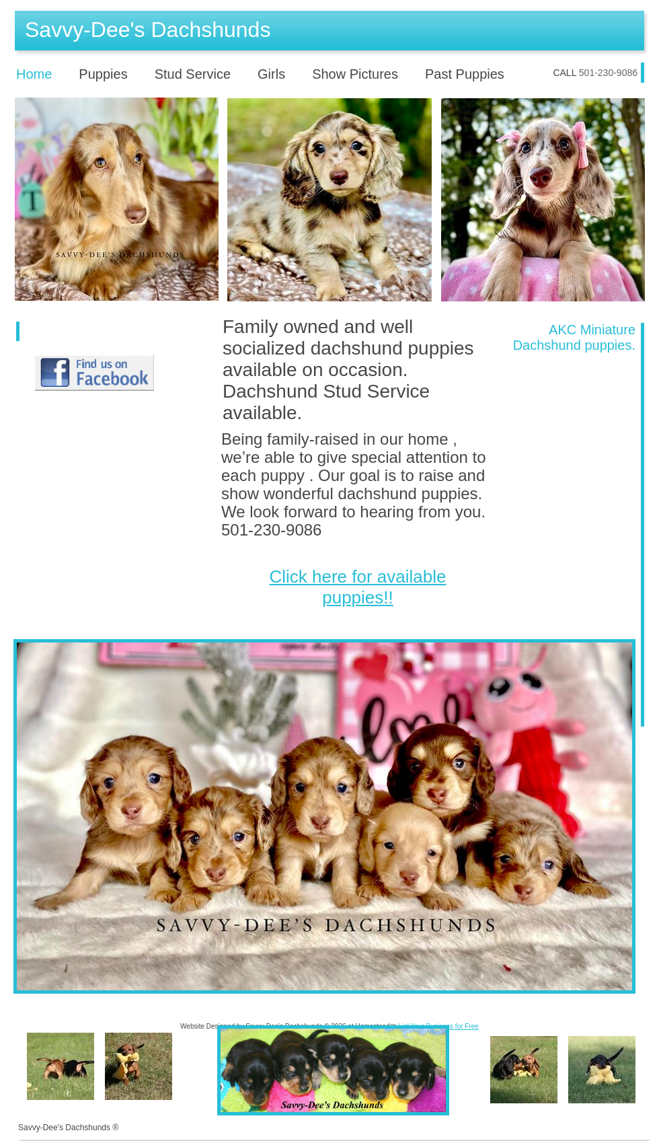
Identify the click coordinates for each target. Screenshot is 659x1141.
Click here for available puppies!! (357, 587)
